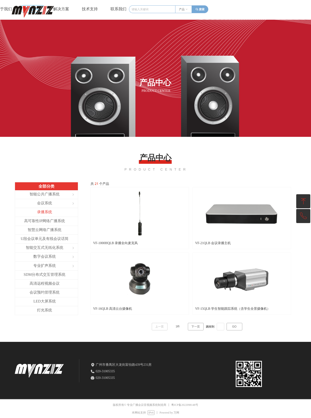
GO (234, 326)
